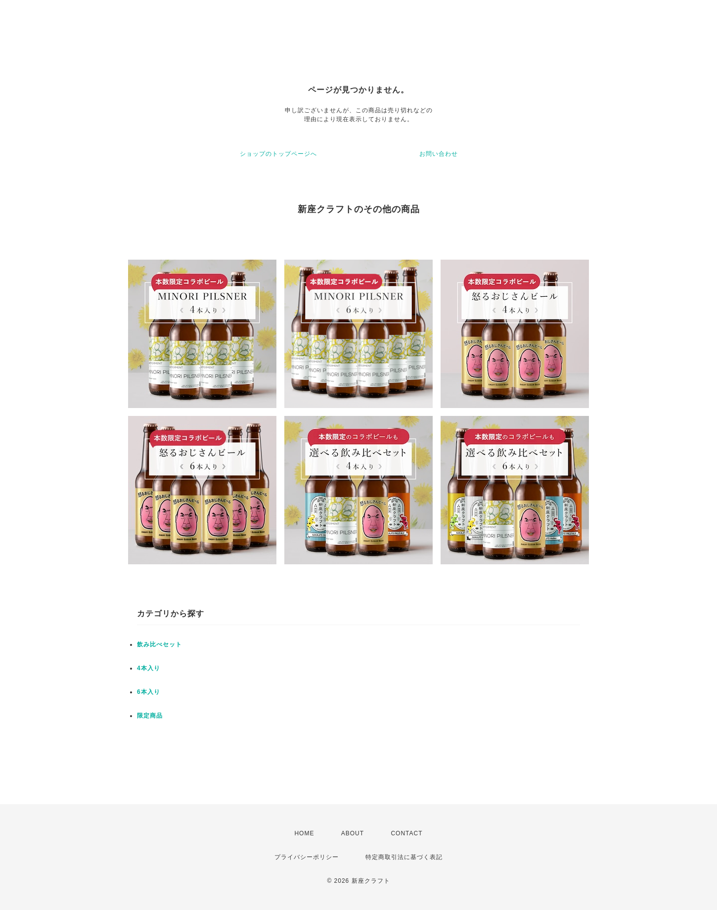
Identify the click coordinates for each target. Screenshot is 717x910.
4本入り (148, 668)
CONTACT (406, 833)
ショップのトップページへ (278, 153)
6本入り (148, 691)
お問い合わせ (438, 153)
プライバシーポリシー (306, 857)
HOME (304, 833)
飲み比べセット (159, 644)
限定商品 (150, 715)
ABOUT (352, 833)
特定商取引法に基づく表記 (404, 857)
